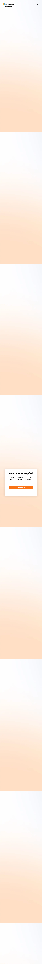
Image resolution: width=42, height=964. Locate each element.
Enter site (21, 487)
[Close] (37, 4)
